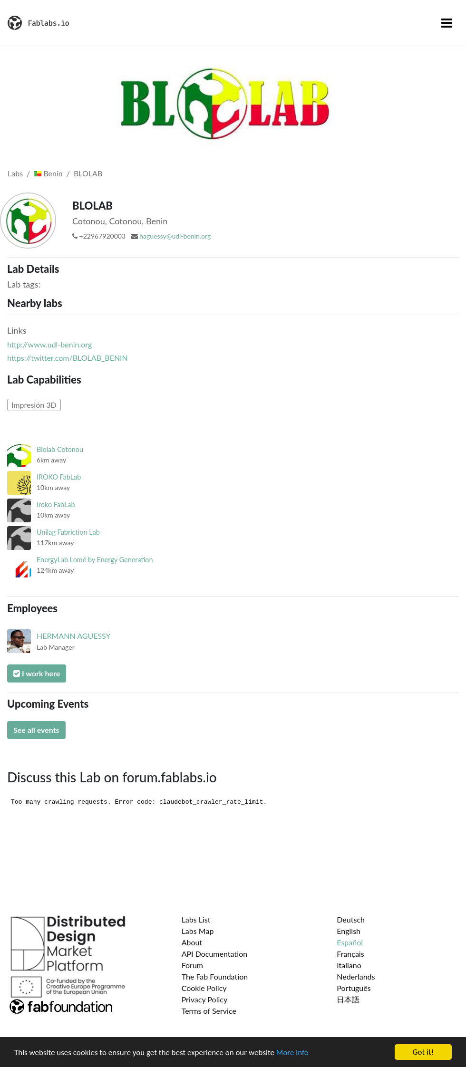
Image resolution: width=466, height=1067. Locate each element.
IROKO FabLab (59, 477)
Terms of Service (209, 1010)
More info (292, 1053)
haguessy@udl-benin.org (175, 236)
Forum (192, 965)
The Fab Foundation (215, 976)
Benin (48, 173)
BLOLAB (88, 173)
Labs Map (198, 930)
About (192, 942)
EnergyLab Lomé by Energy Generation (95, 560)
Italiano (349, 965)
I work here (36, 673)
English (348, 930)
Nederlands (356, 976)
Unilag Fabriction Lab (68, 532)
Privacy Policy (205, 999)
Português (353, 987)
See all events (36, 729)
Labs (15, 173)
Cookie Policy (204, 987)
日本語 (348, 999)
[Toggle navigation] (446, 22)
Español (350, 942)
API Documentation (215, 953)
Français (350, 953)
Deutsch (351, 919)
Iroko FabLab (56, 504)
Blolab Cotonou (60, 449)
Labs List (196, 919)
